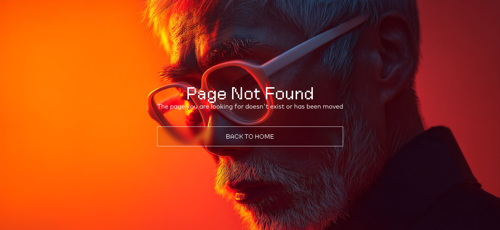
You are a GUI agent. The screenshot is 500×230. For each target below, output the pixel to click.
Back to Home (250, 136)
